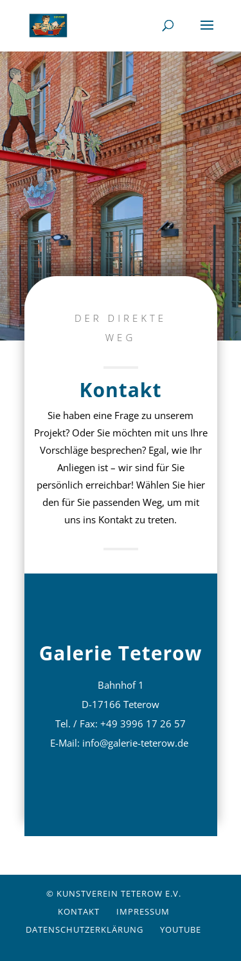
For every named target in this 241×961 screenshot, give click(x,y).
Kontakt (79, 911)
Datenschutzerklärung (84, 929)
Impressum (143, 911)
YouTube (180, 929)
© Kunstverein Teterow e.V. (113, 893)
